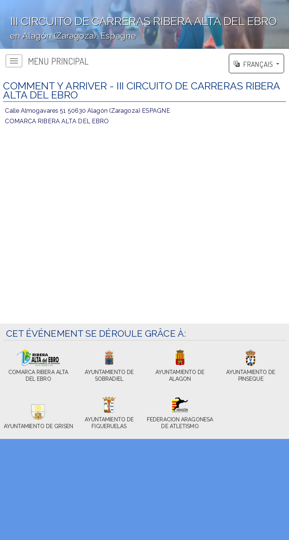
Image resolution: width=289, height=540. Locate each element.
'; (144, 24)
